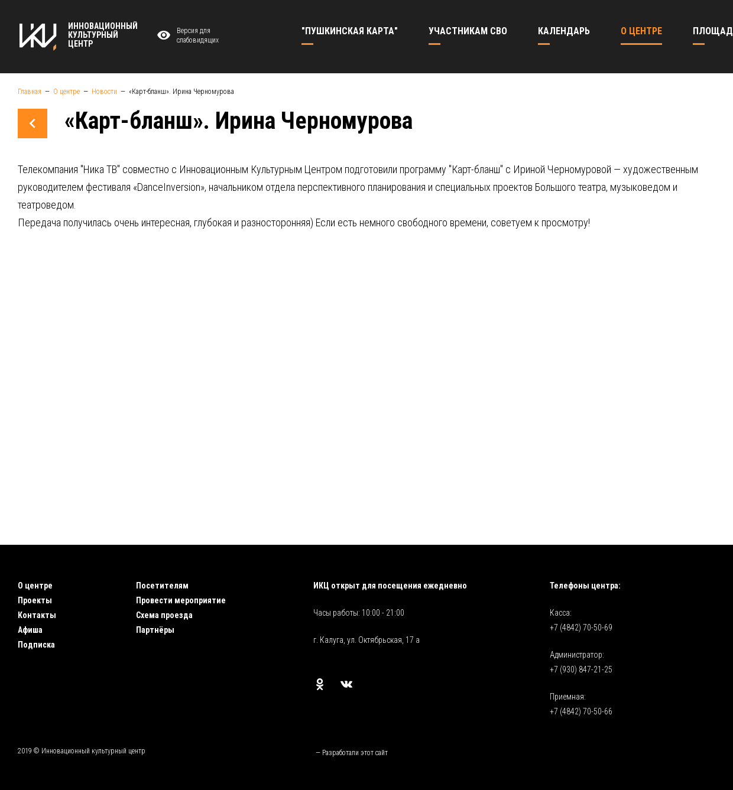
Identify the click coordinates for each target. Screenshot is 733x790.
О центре (35, 585)
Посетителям (162, 585)
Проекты (35, 600)
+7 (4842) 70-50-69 (581, 627)
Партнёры (155, 630)
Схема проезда (164, 615)
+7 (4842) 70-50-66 (581, 711)
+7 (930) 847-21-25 (581, 669)
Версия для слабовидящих (186, 36)
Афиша (30, 630)
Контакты (37, 615)
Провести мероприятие (181, 600)
